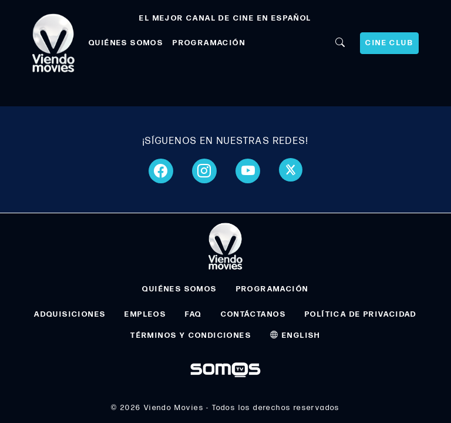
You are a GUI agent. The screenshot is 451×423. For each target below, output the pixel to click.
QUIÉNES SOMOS (126, 43)
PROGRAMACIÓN (209, 43)
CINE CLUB (389, 43)
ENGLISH (295, 335)
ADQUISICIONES (70, 314)
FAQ (193, 314)
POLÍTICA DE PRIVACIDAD (361, 314)
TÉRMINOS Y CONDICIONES (190, 335)
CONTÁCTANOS (253, 314)
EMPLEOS (145, 314)
